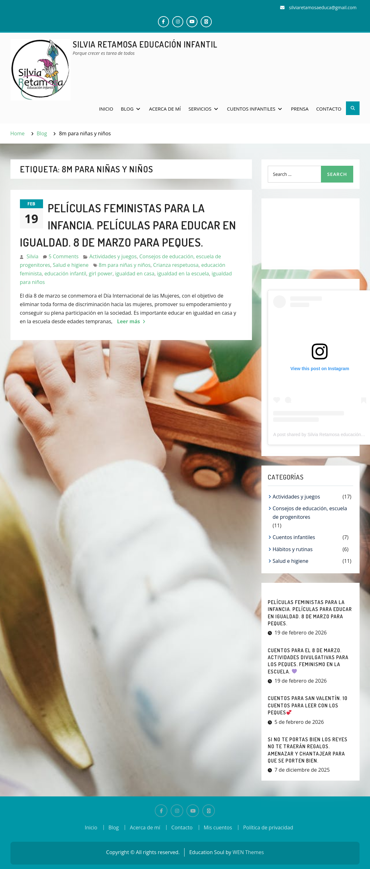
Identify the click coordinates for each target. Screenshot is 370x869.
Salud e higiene (71, 264)
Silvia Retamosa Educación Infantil (145, 44)
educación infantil (65, 273)
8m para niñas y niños (125, 264)
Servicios (199, 109)
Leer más (128, 321)
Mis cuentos (218, 827)
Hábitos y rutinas (292, 549)
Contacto (329, 109)
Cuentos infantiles (251, 109)
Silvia (33, 256)
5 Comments (63, 256)
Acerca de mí (165, 109)
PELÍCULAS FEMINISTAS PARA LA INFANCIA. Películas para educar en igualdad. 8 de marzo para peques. (128, 225)
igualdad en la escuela (183, 273)
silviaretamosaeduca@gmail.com (322, 7)
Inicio (106, 109)
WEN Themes (248, 852)
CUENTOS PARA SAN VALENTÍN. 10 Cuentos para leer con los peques (308, 705)
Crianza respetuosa (175, 264)
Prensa (300, 109)
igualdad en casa (134, 273)
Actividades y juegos (113, 256)
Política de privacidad (268, 827)
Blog (127, 109)
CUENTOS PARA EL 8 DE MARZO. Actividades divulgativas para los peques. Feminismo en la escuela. (308, 661)
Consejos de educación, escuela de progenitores (310, 512)
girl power (101, 273)
